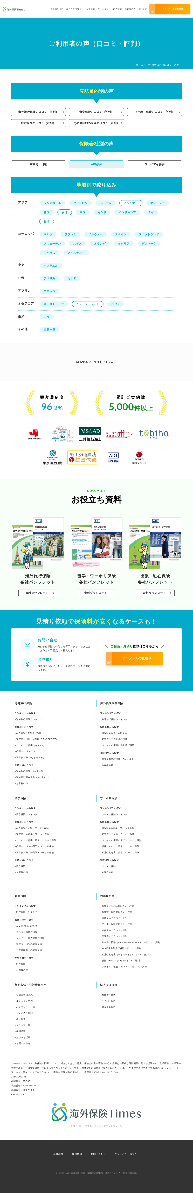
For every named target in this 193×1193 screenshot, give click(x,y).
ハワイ (115, 304)
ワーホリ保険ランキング (115, 814)
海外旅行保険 (57, 9)
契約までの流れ (24, 995)
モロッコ (49, 291)
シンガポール (52, 203)
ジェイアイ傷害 (154, 164)
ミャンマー (131, 203)
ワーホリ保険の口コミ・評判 (117, 924)
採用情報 (21, 1031)
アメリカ (49, 278)
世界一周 (49, 329)
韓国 (47, 212)
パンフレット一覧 (25, 1007)
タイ (151, 212)
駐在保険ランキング (26, 912)
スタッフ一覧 (23, 1025)
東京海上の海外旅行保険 (115, 739)
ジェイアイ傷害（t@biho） (30, 745)
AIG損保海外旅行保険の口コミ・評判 (121, 948)
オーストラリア (54, 304)
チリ (47, 316)
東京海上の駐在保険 (26, 932)
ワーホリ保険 (104, 9)
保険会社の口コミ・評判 (115, 936)
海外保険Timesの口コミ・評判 (118, 906)
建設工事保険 (109, 1007)
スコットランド (149, 234)
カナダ (71, 278)
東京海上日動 (38, 164)
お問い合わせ (23, 1043)
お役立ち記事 (23, 1037)
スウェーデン (52, 243)
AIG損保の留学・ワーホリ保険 (32, 828)
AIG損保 (96, 164)
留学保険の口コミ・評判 (115, 918)
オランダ (100, 243)
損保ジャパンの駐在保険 (29, 944)
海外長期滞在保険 (75, 9)
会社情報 (142, 9)
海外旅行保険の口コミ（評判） (38, 111)
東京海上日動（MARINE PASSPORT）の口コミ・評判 (131, 942)
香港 (47, 221)
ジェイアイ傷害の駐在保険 (30, 938)
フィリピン (80, 203)
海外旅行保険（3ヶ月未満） (31, 771)
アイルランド (76, 252)
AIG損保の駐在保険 (26, 926)
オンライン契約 (24, 1001)
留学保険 (90, 9)
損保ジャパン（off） (27, 751)
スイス (77, 243)
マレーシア (157, 203)
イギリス (49, 252)
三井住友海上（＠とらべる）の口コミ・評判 (125, 954)
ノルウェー (95, 234)
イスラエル (51, 265)
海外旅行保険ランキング (29, 719)
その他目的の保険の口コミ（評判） (97, 123)
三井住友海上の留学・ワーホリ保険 (35, 852)
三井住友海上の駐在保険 (29, 950)
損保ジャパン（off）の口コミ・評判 (121, 960)
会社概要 (21, 1019)
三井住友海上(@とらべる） (30, 757)
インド (102, 212)
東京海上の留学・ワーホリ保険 (32, 834)
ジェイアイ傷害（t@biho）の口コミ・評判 (124, 966)
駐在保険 (117, 9)
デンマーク (149, 243)
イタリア (123, 243)
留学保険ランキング (26, 814)
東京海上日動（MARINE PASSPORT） (37, 739)
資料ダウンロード (36, 592)
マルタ (48, 234)
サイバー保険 (109, 1001)
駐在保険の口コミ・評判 (115, 930)
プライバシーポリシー (127, 1154)
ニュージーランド (87, 304)
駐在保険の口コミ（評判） (38, 123)
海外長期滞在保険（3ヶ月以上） (33, 777)
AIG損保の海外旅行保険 (29, 733)
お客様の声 (130, 9)
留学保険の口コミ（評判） (96, 111)
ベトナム (105, 203)
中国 (83, 212)
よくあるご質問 (24, 1013)
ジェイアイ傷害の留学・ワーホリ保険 (36, 840)
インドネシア (127, 212)
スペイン (121, 234)
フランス (70, 234)
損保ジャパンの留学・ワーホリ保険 (35, 846)
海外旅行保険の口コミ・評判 (117, 912)
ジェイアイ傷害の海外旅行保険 (118, 745)
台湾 (65, 212)
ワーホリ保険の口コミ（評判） (154, 111)
